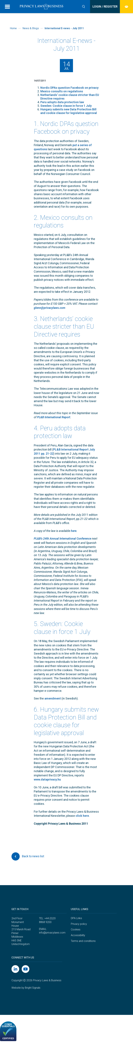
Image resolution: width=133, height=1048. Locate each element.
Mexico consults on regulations (61, 91)
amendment (52, 698)
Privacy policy (79, 923)
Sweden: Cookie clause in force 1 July (66, 105)
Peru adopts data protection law (62, 102)
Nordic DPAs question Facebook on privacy (69, 87)
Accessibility (78, 935)
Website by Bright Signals (25, 987)
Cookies (75, 929)
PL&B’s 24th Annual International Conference (62, 538)
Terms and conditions (83, 941)
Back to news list (27, 856)
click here (82, 815)
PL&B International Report (53, 417)
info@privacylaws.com (52, 932)
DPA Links (76, 918)
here (73, 531)
